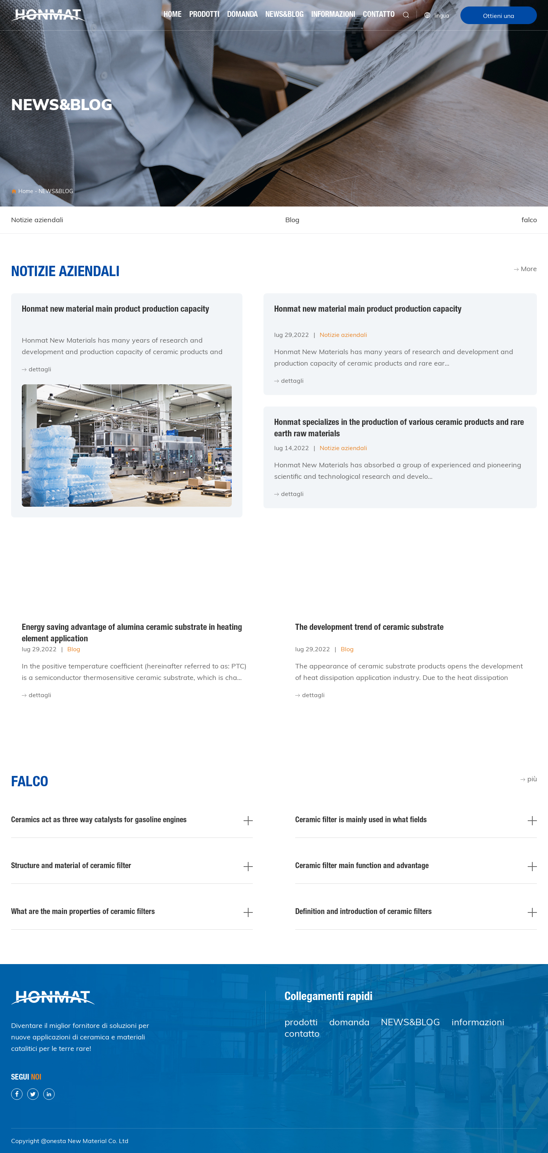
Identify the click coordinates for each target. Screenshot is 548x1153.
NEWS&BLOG (284, 15)
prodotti (204, 15)
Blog (292, 219)
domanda (242, 15)
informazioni (333, 15)
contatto (379, 15)
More (525, 268)
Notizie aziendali (37, 219)
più (528, 778)
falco (529, 219)
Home (173, 15)
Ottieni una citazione (498, 18)
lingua (436, 15)
